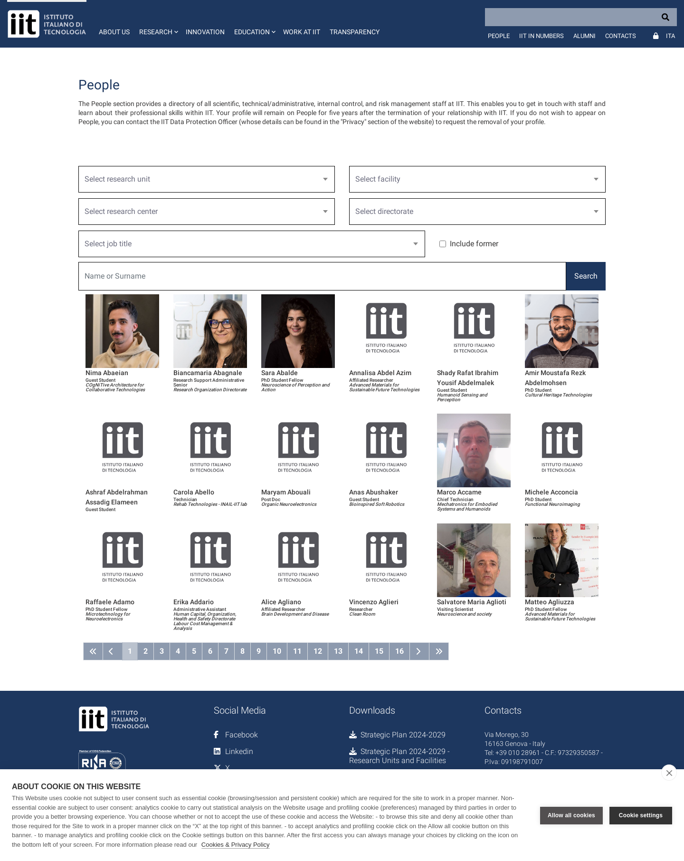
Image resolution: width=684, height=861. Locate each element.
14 (358, 651)
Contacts (620, 35)
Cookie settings (641, 815)
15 (379, 651)
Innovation (205, 32)
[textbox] (203, 179)
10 (277, 651)
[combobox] (206, 179)
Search (586, 276)
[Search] (581, 17)
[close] (669, 772)
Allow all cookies (571, 815)
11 (297, 651)
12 (318, 651)
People (499, 35)
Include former (474, 243)
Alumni (584, 35)
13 (338, 651)
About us (114, 32)
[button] (157, 24)
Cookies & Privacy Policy (235, 844)
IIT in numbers (541, 35)
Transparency (355, 32)
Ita (670, 35)
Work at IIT (301, 32)
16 (399, 651)
